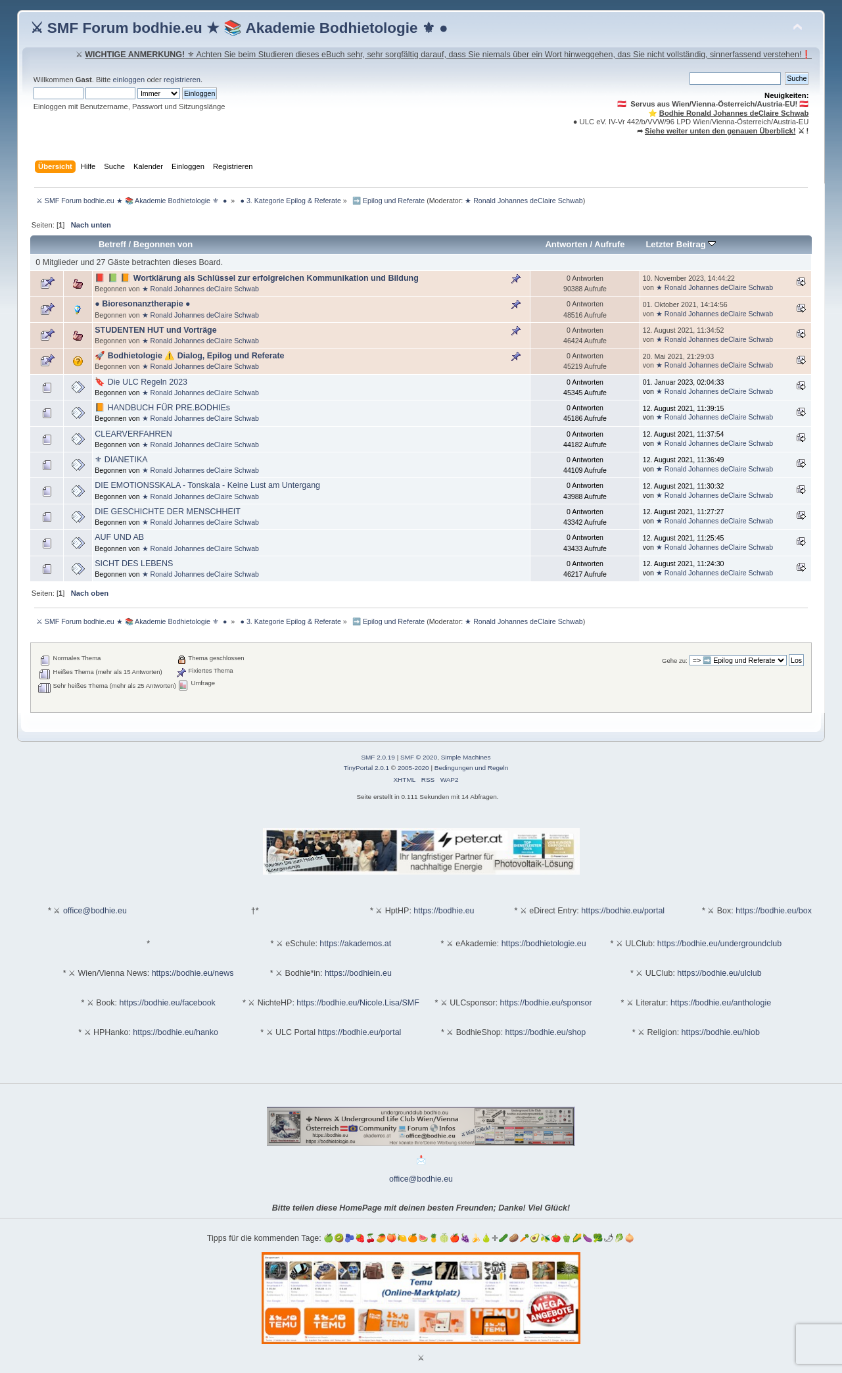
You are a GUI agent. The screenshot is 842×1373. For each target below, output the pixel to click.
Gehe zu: (675, 660)
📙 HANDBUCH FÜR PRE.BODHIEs (162, 407)
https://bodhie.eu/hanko (175, 1032)
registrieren (182, 80)
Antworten (566, 244)
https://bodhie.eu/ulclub (719, 973)
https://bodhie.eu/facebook (168, 1002)
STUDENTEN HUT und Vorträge (155, 330)
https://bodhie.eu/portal (623, 910)
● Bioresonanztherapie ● (142, 303)
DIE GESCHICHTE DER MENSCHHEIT (168, 511)
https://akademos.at (355, 943)
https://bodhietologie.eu (544, 943)
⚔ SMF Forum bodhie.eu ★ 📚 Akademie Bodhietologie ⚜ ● (239, 28)
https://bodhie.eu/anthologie (720, 1002)
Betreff (112, 244)
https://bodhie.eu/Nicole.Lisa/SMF (357, 1002)
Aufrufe (609, 244)
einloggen (129, 80)
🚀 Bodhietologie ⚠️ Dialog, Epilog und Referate (189, 355)
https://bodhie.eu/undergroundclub (719, 943)
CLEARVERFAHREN (133, 434)
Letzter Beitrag (680, 244)
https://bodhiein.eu (358, 973)
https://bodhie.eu (443, 910)
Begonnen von (163, 244)
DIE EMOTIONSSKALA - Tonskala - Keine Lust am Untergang (207, 485)
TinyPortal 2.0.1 (366, 767)
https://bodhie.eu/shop (545, 1032)
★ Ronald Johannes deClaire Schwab (523, 201)
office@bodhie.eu (95, 910)
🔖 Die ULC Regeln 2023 (141, 382)
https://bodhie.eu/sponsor (546, 1002)
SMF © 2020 (418, 757)
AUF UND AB (119, 537)
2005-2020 (413, 767)
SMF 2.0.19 (378, 757)
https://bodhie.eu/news (193, 973)
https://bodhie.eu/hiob (721, 1032)
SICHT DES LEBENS (134, 563)
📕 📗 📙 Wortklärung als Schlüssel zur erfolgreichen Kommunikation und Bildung (257, 278)
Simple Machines (466, 757)
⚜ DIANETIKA (121, 459)
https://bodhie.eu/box (774, 910)
